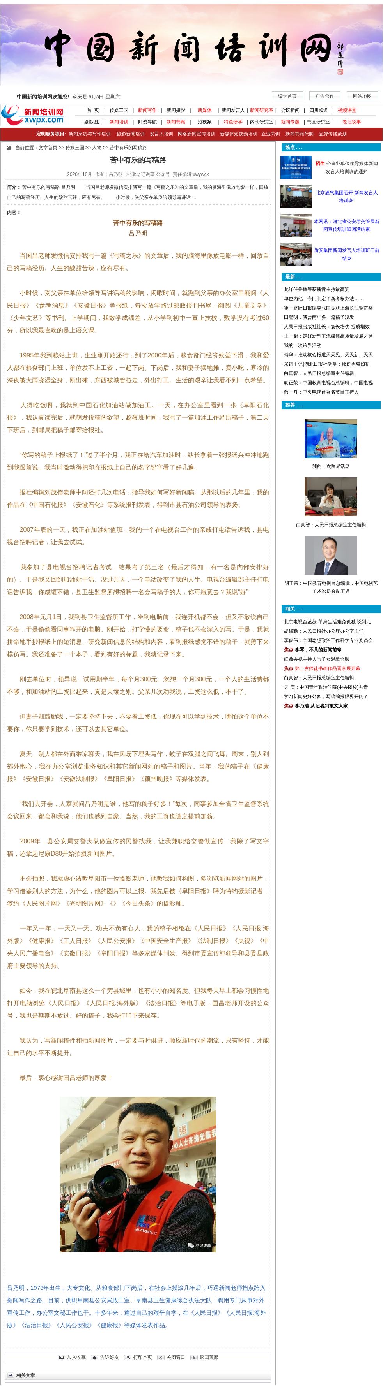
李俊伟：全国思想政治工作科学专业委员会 (328, 640)
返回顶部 (209, 1357)
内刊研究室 (261, 122)
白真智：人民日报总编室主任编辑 (319, 373)
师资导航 (147, 122)
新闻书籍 (176, 122)
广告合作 (325, 96)
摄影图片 (90, 122)
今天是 (68, 97)
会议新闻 (290, 110)
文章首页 (48, 147)
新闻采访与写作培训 (88, 134)
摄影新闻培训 (131, 134)
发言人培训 (162, 134)
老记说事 (351, 122)
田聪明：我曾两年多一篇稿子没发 (319, 317)
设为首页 (287, 96)
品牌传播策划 (331, 134)
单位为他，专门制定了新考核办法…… (323, 298)
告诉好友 (109, 1357)
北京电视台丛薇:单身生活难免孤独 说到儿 (327, 621)
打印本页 (142, 1357)
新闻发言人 (233, 110)
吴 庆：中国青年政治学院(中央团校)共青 (326, 687)
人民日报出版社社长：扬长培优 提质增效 (326, 326)
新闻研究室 (261, 110)
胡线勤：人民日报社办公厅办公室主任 (323, 631)
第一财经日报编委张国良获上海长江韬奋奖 (328, 308)
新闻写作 (147, 110)
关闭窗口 (176, 1357)
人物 (96, 147)
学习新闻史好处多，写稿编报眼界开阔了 (326, 696)
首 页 (90, 110)
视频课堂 (347, 110)
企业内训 (268, 134)
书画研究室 (318, 122)
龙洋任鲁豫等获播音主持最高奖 (316, 289)
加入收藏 (76, 1357)
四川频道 (318, 110)
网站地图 (362, 96)
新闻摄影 (176, 110)
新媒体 (205, 110)
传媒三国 (119, 110)
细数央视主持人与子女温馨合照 (316, 659)
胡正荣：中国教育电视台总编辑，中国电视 (328, 382)
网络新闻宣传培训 (196, 134)
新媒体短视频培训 (238, 134)
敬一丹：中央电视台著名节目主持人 (321, 392)
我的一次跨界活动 (302, 345)
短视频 (205, 122)
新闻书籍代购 (296, 134)
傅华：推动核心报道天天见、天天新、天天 (328, 354)
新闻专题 (290, 122)
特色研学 (233, 122)
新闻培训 (119, 122)
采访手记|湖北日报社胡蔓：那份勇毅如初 (326, 364)
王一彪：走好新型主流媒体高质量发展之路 (328, 336)
